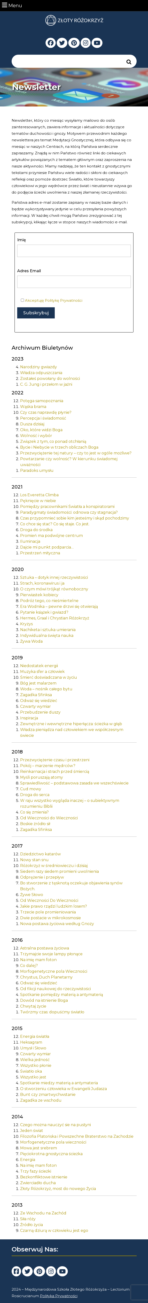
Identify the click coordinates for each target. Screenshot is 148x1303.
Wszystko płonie (35, 1065)
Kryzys (26, 624)
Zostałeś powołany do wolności (50, 378)
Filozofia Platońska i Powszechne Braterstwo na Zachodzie (76, 1136)
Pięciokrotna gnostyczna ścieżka (51, 1154)
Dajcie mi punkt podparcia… (47, 547)
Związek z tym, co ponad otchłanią (53, 441)
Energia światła (34, 1036)
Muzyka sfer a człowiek (42, 671)
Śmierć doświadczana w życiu (48, 677)
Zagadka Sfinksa (36, 695)
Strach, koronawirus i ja (42, 583)
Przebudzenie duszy (40, 712)
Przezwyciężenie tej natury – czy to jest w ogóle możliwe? (76, 453)
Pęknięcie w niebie (38, 500)
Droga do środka (36, 529)
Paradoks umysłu (37, 470)
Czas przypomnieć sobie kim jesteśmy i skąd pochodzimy (74, 518)
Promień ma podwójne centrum (51, 535)
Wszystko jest (33, 1077)
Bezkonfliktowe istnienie (43, 1177)
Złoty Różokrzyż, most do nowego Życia (58, 1188)
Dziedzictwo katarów (40, 854)
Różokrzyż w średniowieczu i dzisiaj (54, 865)
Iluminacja (30, 541)
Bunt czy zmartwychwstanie (48, 1094)
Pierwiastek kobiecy (39, 595)
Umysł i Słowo (33, 1048)
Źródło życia (31, 1224)
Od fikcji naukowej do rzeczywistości (55, 989)
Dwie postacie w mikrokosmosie (50, 918)
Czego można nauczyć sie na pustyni (55, 1124)
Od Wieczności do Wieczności (49, 818)
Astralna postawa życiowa (44, 948)
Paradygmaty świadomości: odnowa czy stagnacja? (69, 512)
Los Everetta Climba (39, 495)
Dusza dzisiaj (32, 424)
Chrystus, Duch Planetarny (46, 977)
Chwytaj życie (33, 1006)
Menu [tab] (12, 5)
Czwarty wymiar (35, 706)
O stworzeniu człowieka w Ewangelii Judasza (63, 1088)
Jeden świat (31, 1130)
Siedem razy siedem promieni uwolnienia (59, 871)
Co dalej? (29, 965)
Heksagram (31, 1042)
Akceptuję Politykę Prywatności (53, 300)
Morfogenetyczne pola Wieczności (53, 971)
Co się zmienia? (34, 812)
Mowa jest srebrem (38, 1148)
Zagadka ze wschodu (41, 1100)
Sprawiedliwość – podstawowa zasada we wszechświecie (74, 783)
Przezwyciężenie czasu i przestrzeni (54, 760)
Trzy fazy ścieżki (35, 1171)
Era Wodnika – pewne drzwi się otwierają (59, 606)
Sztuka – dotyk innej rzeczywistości (54, 577)
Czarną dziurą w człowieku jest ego (54, 1230)
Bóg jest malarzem (38, 683)
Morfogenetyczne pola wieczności (53, 1142)
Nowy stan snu (34, 860)
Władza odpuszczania (41, 372)
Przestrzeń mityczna (40, 553)
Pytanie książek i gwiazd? (44, 612)
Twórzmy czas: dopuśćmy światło (52, 1012)
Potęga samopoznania (41, 401)
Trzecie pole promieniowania (48, 912)
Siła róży (28, 1219)
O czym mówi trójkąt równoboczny (54, 589)
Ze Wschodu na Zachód (43, 1213)
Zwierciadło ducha (38, 1183)
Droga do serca (34, 794)
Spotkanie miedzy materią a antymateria (59, 1083)
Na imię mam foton (38, 959)
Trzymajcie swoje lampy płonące (51, 954)
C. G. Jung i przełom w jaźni (46, 384)
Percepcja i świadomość (43, 418)
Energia (27, 1159)
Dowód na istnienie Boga (44, 1000)
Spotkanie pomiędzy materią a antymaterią (61, 994)
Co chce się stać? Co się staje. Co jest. (54, 524)
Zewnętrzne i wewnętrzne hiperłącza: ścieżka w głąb (71, 724)
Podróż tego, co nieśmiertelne (49, 600)
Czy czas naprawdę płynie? (45, 412)
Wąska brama (33, 406)
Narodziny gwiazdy (38, 367)
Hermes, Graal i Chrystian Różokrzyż (54, 618)
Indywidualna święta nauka (46, 635)
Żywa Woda (31, 641)
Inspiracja (29, 718)
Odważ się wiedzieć (38, 700)
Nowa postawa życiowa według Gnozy (57, 923)
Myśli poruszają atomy (41, 777)
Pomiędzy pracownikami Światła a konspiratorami (67, 506)
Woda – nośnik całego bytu (46, 689)
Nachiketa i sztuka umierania (48, 629)
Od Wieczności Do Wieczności (49, 900)
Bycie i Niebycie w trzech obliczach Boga (59, 447)
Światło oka (31, 1071)
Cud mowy (30, 789)
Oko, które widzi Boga (41, 430)
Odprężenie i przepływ (42, 877)
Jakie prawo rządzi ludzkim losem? (53, 906)
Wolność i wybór (36, 435)
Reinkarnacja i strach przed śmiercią (54, 771)
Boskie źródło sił (35, 823)
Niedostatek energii (39, 665)
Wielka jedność (35, 1059)
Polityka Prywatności (59, 1296)
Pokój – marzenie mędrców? (47, 765)
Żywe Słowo (31, 894)
